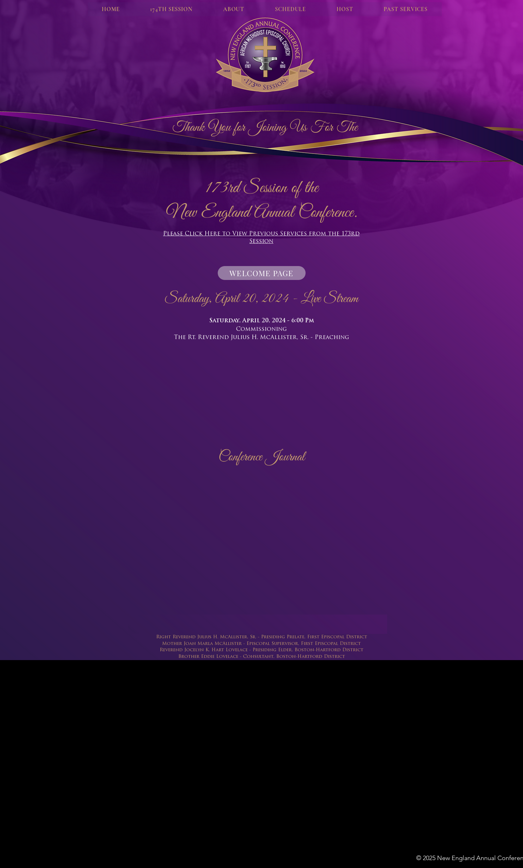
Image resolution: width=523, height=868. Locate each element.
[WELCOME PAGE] (262, 273)
